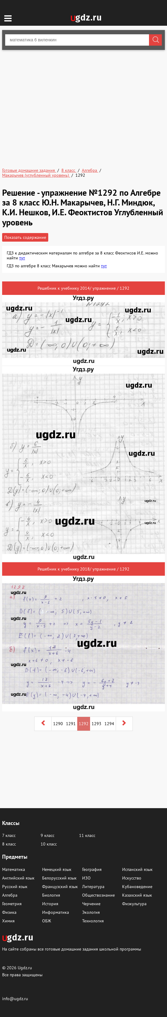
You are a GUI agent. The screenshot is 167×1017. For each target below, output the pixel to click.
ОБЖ (46, 921)
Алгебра (9, 895)
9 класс (47, 835)
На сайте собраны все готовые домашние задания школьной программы (71, 948)
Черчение (91, 903)
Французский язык (60, 886)
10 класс (49, 844)
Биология (51, 895)
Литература (93, 886)
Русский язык (14, 886)
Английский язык (18, 878)
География (92, 869)
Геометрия (12, 903)
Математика (13, 869)
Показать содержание (25, 237)
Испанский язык (137, 869)
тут (22, 258)
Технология (93, 921)
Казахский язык (137, 895)
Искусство (131, 878)
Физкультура (134, 903)
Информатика (55, 912)
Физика (9, 912)
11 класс (87, 835)
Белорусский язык (59, 878)
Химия (8, 921)
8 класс (9, 844)
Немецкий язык (56, 869)
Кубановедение (137, 886)
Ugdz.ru (25, 967)
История (50, 903)
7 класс (9, 835)
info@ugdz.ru (15, 998)
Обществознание (98, 895)
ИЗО (86, 878)
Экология (91, 912)
